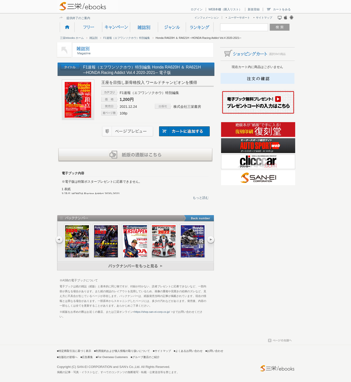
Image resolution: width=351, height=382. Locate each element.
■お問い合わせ (215, 350)
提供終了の (73, 18)
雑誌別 (144, 27)
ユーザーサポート (239, 17)
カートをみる (282, 9)
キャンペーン (116, 27)
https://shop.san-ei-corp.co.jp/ (152, 311)
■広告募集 (87, 357)
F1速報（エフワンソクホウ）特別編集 (126, 37)
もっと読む (201, 198)
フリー (88, 27)
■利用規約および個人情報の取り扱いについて (122, 350)
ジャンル (172, 27)
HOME (67, 27)
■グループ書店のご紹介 (145, 357)
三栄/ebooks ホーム (72, 37)
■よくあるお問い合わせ (188, 350)
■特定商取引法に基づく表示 (74, 350)
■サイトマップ (162, 350)
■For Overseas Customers (112, 357)
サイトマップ (264, 17)
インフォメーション (206, 17)
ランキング (200, 27)
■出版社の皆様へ (67, 357)
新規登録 (254, 9)
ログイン (197, 9)
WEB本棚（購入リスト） (225, 9)
